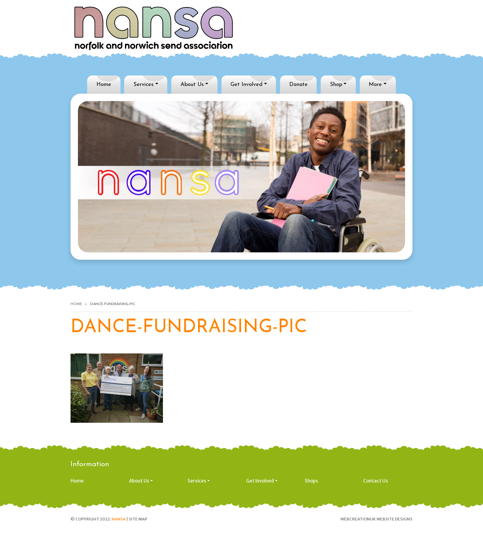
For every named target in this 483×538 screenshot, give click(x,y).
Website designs (394, 519)
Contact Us (375, 481)
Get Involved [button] (260, 481)
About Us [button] (139, 481)
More (375, 85)
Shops (311, 481)
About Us (192, 85)
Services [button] (197, 481)
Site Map (138, 519)
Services (143, 85)
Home (103, 85)
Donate (298, 85)
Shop (336, 85)
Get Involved (246, 85)
